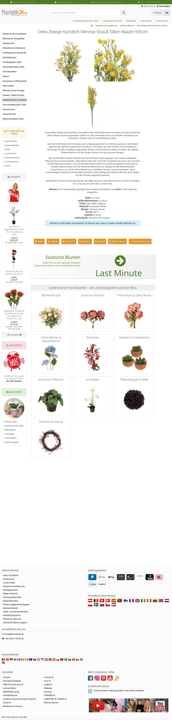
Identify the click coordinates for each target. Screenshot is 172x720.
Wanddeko (9, 429)
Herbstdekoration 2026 (13, 66)
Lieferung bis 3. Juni (66, 2)
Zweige (54, 241)
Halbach (48, 684)
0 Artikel (157, 12)
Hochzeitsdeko (10, 71)
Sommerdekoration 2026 (85, 20)
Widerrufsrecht (10, 593)
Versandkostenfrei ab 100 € (24, 2)
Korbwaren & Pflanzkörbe (15, 81)
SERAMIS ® (49, 695)
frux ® (47, 680)
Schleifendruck (10, 695)
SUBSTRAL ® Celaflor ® (55, 698)
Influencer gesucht (12, 618)
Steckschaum (9, 109)
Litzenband (10, 153)
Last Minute (161, 20)
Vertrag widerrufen (12, 597)
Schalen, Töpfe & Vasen (13, 95)
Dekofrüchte (8, 43)
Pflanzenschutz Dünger (13, 90)
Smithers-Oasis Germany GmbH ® (19, 698)
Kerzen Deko (10, 421)
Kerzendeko (10, 141)
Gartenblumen (12, 157)
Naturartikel (8, 85)
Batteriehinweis (10, 600)
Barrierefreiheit (10, 608)
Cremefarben (11, 161)
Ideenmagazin (11, 442)
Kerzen (6, 76)
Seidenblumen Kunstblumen (106, 25)
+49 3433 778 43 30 (14, 638)
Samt (7, 165)
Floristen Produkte (12, 680)
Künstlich (70, 241)
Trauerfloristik (9, 114)
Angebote (15, 176)
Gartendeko (10, 437)
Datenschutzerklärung (14, 586)
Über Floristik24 (10, 575)
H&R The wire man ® (13, 684)
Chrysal (6, 677)
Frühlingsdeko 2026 (12, 62)
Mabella (48, 688)
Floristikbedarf (9, 57)
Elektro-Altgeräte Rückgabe (16, 604)
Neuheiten (146, 20)
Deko (40, 241)
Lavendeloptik (11, 145)
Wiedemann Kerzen (12, 706)
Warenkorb (148, 6)
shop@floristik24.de (14, 634)
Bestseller (131, 20)
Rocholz (48, 691)
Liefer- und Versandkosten (15, 611)
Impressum (8, 578)
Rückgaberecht (10, 589)
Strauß (101, 241)
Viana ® (7, 702)
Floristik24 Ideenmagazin (15, 622)
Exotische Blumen (127, 25)
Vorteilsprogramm (12, 615)
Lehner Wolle (9, 688)
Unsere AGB (9, 582)
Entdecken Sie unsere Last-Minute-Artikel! (14, 378)
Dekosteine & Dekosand (14, 47)
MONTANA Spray (11, 691)
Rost (7, 149)
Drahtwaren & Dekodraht (14, 52)
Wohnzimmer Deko (14, 425)
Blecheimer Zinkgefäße (13, 38)
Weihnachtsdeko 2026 (13, 118)
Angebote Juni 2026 (112, 20)
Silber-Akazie (119, 241)
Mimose (86, 241)
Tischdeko (9, 433)
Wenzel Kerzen (51, 702)
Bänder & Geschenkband (14, 33)
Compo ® (49, 677)
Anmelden (163, 6)
